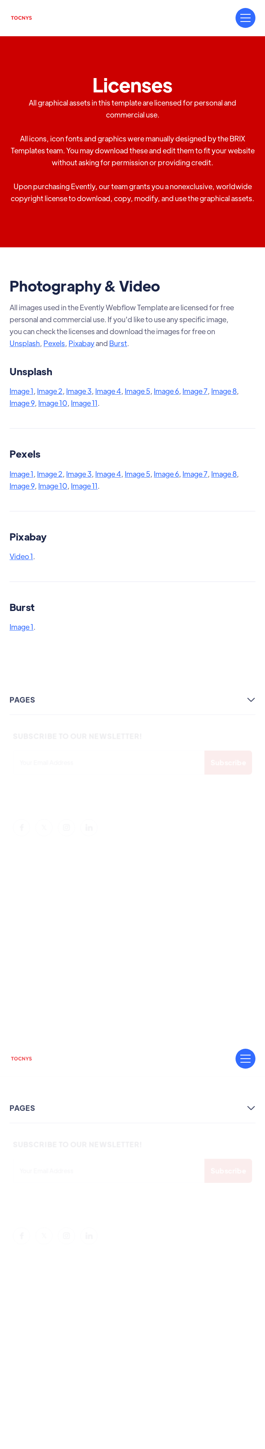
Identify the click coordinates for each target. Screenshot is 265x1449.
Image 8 (224, 391)
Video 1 (21, 556)
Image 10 (52, 402)
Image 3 (79, 391)
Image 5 (137, 391)
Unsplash (25, 343)
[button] (245, 18)
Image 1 (21, 391)
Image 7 (195, 391)
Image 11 (84, 402)
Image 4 (108, 391)
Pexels (54, 343)
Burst (118, 343)
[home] (21, 18)
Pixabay (81, 343)
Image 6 (166, 391)
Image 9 (22, 402)
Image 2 (50, 391)
